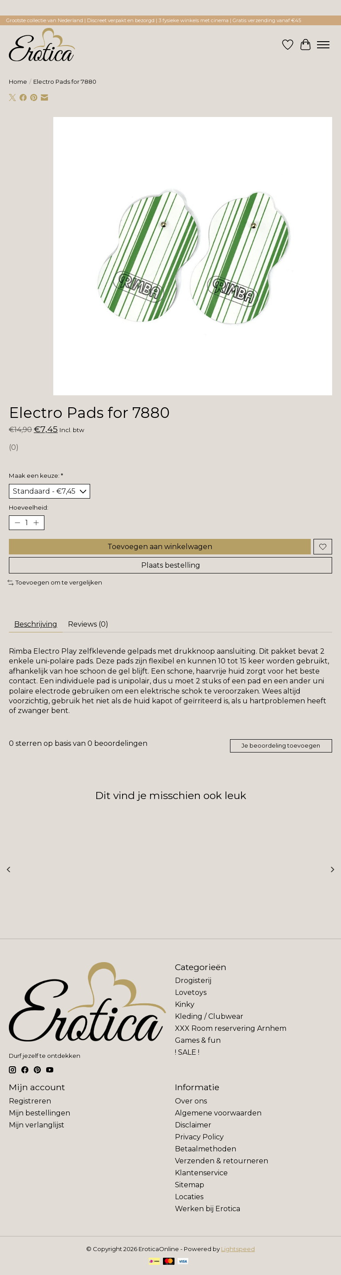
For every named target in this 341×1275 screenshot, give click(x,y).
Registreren (30, 1101)
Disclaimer (193, 1125)
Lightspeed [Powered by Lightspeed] (238, 1248)
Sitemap (189, 1185)
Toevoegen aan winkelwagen (159, 546)
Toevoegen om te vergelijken (55, 582)
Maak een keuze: (36, 475)
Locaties (189, 1197)
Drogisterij (193, 980)
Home (18, 81)
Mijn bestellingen (39, 1113)
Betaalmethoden (205, 1149)
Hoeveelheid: (28, 507)
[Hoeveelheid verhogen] (36, 523)
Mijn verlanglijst (36, 1125)
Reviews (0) (88, 624)
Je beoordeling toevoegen (281, 745)
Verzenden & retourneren (221, 1161)
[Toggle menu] (323, 45)
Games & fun (198, 1040)
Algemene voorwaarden (218, 1113)
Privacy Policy (199, 1137)
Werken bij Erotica (207, 1209)
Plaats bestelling (170, 565)
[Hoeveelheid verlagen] (17, 523)
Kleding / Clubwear (209, 1016)
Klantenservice (201, 1173)
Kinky (184, 1004)
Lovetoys (190, 992)
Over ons (191, 1101)
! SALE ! (187, 1052)
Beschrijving (35, 624)
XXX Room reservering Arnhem (230, 1028)
